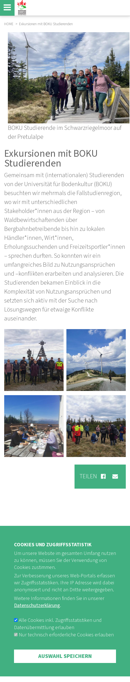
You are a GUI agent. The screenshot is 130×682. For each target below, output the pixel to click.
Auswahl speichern (65, 661)
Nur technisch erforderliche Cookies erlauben (66, 639)
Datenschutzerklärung (37, 610)
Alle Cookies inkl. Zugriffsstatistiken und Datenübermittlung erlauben (58, 629)
